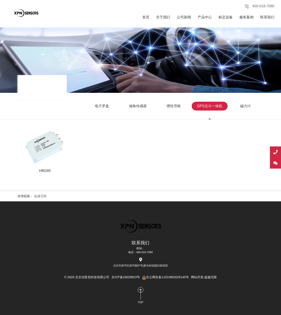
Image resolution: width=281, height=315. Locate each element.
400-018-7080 (259, 6)
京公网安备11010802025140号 (165, 277)
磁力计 (245, 106)
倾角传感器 (138, 106)
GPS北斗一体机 (209, 106)
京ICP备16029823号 (125, 277)
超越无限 (40, 196)
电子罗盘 (102, 106)
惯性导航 (174, 106)
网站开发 (197, 277)
